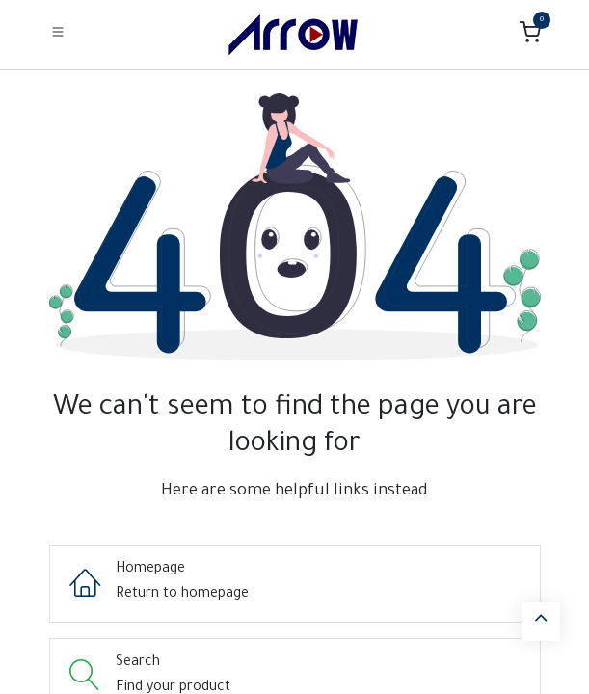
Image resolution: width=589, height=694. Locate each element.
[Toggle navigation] (58, 33)
